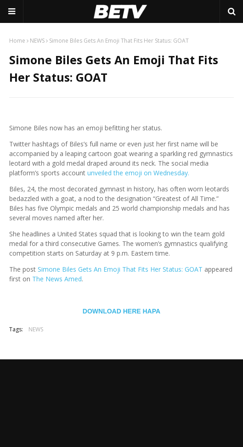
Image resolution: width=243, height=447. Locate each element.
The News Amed (57, 278)
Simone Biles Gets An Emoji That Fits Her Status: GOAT (120, 269)
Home (17, 41)
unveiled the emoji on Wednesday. (138, 172)
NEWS (37, 41)
